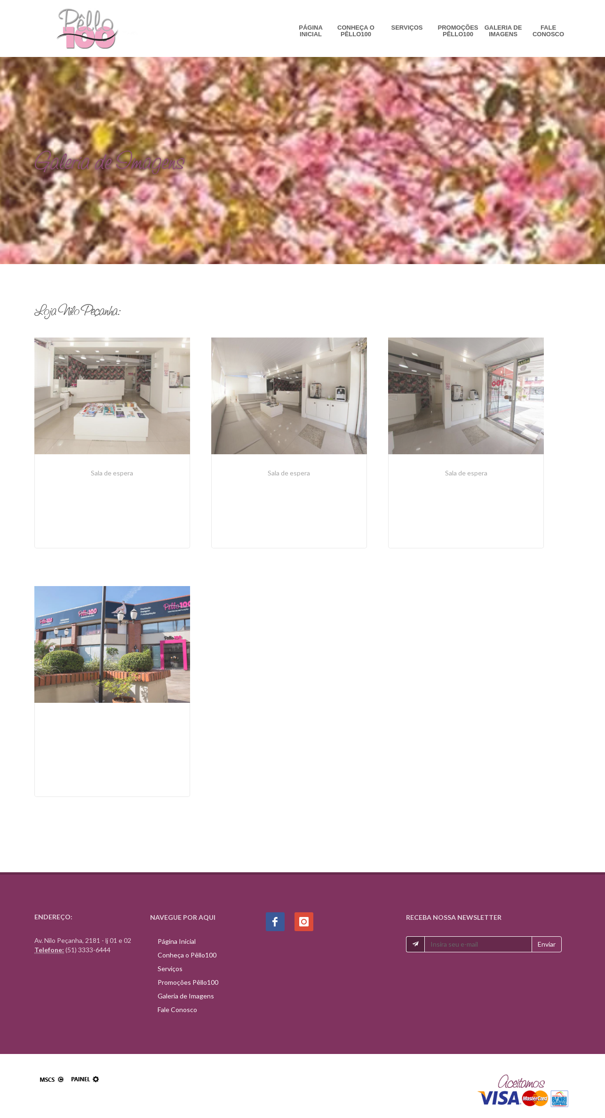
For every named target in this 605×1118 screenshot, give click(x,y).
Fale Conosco (548, 31)
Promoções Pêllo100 (458, 31)
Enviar (547, 944)
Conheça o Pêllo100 (355, 31)
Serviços (407, 27)
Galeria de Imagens (503, 31)
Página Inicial (311, 31)
